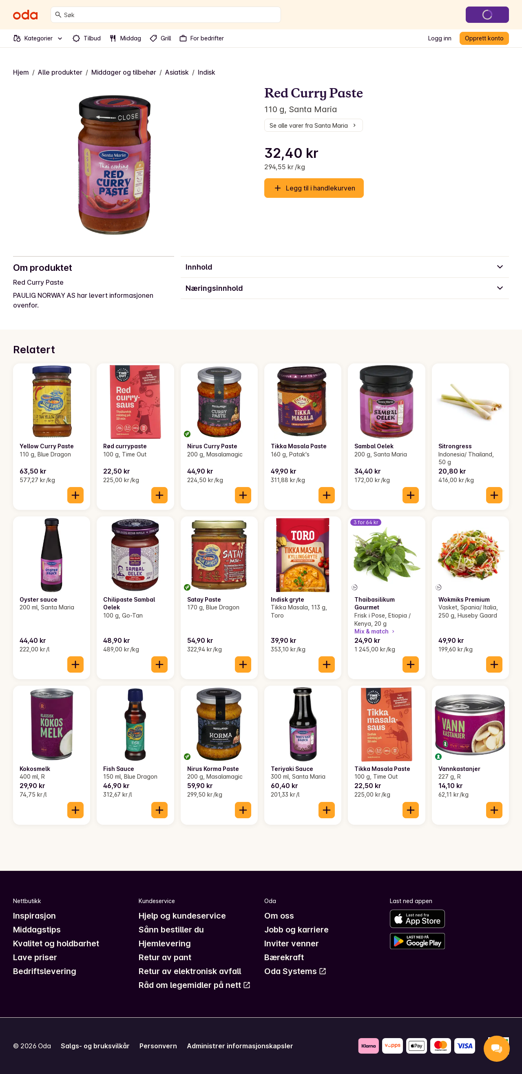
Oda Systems (295, 971)
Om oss (279, 916)
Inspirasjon (34, 916)
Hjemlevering (165, 943)
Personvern (158, 1046)
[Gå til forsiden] (25, 15)
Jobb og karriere (296, 929)
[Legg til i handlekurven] (75, 495)
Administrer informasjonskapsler (240, 1046)
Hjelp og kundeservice (182, 916)
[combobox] (170, 14)
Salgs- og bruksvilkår (95, 1046)
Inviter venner (291, 943)
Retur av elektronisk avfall (190, 971)
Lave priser (35, 957)
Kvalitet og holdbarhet (56, 943)
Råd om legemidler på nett (195, 985)
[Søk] (58, 15)
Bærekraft (284, 957)
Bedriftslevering (44, 971)
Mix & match (375, 631)
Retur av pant (165, 957)
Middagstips (37, 929)
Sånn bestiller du (171, 929)
